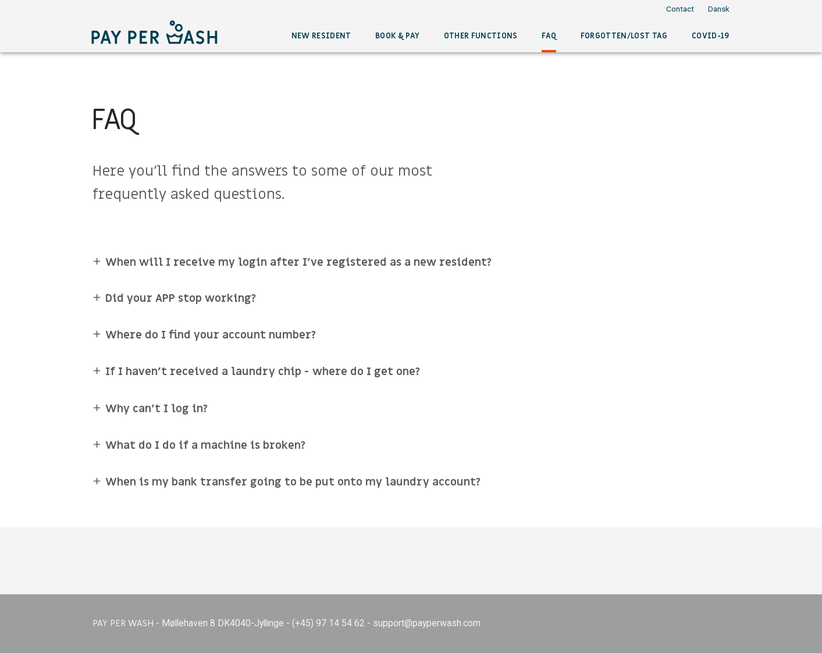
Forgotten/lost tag (624, 36)
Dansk (719, 8)
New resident (321, 36)
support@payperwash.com (427, 623)
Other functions (481, 36)
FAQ (549, 36)
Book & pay (397, 36)
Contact (680, 8)
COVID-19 (711, 36)
